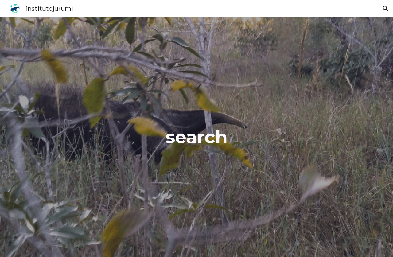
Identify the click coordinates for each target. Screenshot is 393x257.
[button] (385, 8)
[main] (196, 137)
